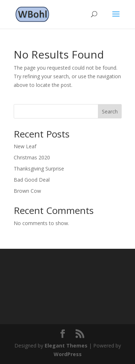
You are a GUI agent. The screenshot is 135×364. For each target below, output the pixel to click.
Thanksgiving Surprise (39, 168)
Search (110, 111)
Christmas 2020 (32, 157)
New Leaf (25, 146)
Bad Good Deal (32, 179)
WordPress (68, 354)
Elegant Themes (66, 345)
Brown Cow (27, 190)
